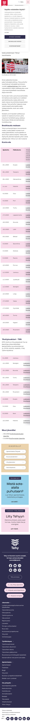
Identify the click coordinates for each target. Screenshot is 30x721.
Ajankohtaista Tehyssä (13, 451)
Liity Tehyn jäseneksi (16, 585)
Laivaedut (5, 623)
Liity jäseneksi (10, 462)
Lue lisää (14, 501)
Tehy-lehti (5, 634)
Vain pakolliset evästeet (14, 41)
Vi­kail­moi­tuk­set (7, 702)
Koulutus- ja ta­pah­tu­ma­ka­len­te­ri (12, 675)
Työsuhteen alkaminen (9, 647)
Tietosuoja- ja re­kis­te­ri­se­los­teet (11, 712)
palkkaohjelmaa (12, 86)
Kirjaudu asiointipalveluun (16, 590)
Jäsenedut (6, 602)
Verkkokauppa (6, 637)
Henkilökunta (6, 691)
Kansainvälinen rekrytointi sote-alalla (13, 657)
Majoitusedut (6, 620)
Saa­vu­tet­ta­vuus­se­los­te (9, 714)
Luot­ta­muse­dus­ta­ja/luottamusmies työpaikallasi (13, 606)
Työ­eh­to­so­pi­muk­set (8, 644)
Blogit (4, 670)
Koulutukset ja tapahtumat (10, 631)
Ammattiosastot (7, 694)
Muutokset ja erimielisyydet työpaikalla (14, 655)
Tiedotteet (5, 667)
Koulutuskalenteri (11, 457)
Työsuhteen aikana (8, 649)
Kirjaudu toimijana (16, 595)
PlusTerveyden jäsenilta (17, 438)
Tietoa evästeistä (7, 710)
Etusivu (10, 5)
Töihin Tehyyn (6, 704)
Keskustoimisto (7, 688)
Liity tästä (14, 529)
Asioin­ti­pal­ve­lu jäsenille (9, 685)
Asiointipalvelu (10, 467)
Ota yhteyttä (6, 683)
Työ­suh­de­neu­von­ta (8, 610)
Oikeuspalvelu (6, 612)
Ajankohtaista (19, 5)
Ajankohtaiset (6, 665)
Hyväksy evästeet (15, 37)
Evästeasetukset (14, 46)
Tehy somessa (15, 577)
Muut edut (5, 629)
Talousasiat (5, 699)
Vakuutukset (6, 618)
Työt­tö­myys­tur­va (7, 615)
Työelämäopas (7, 641)
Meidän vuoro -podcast (9, 678)
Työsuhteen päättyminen (9, 652)
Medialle (4, 696)
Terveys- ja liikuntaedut (9, 626)
